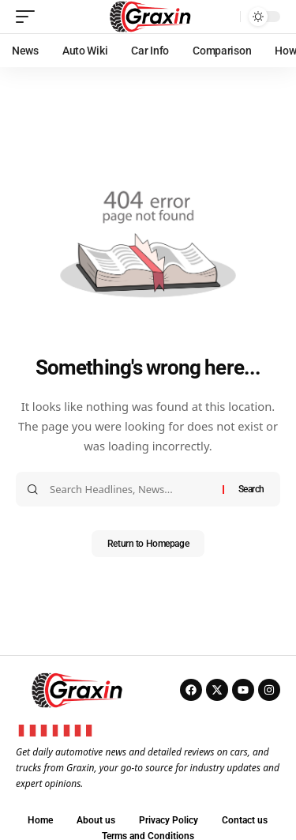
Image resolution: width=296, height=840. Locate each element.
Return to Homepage (148, 543)
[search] (224, 16)
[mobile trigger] (29, 16)
